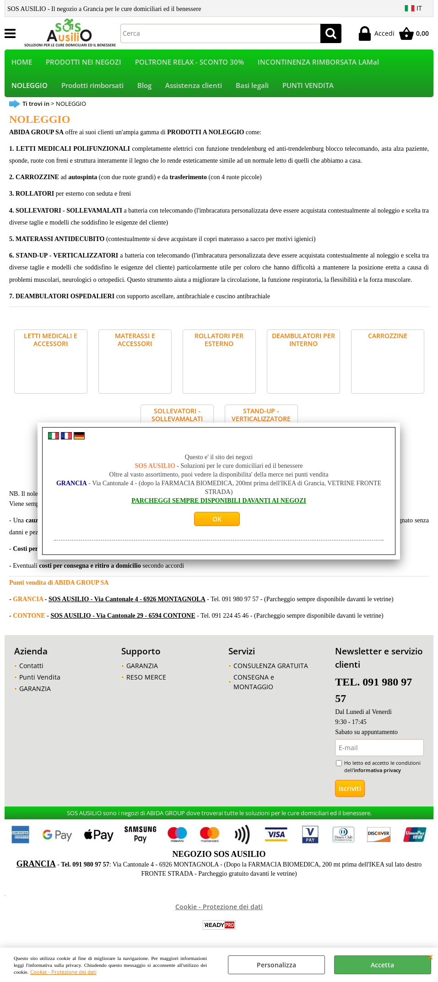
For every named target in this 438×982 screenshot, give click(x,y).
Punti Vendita (39, 679)
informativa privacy (377, 772)
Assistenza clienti (193, 87)
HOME (21, 62)
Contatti (31, 668)
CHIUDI (430, 956)
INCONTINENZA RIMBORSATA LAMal (318, 62)
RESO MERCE (146, 679)
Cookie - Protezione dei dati (63, 971)
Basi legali (252, 87)
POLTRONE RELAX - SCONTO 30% (189, 62)
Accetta (382, 964)
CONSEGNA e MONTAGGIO (253, 684)
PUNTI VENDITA (308, 87)
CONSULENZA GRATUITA (270, 668)
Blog (144, 87)
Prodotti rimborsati (92, 87)
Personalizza (276, 964)
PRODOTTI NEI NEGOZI (83, 62)
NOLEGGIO (29, 87)
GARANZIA (35, 690)
